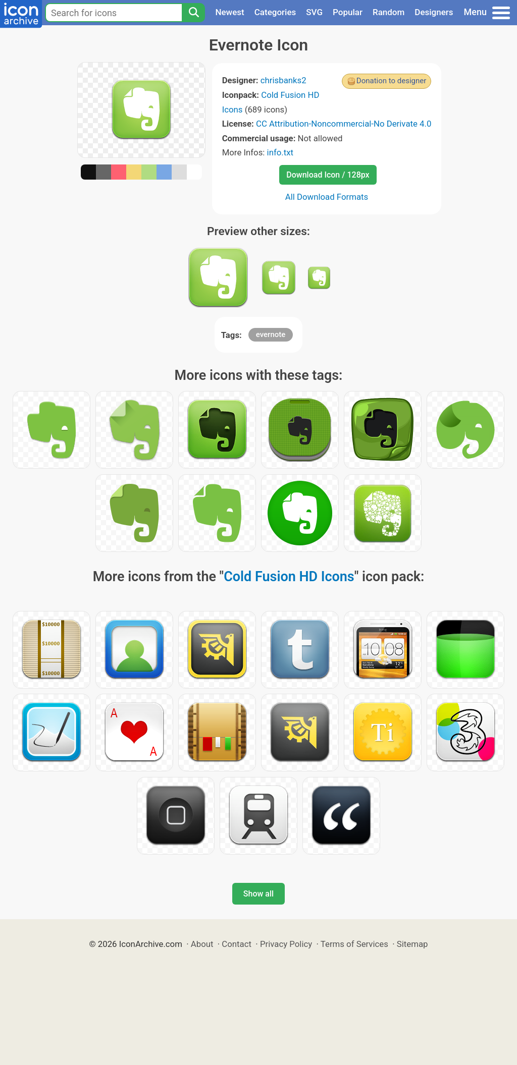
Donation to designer (391, 80)
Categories (275, 12)
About (202, 944)
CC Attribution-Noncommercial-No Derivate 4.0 (343, 124)
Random (388, 12)
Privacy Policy (286, 944)
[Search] (193, 12)
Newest (229, 12)
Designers (434, 12)
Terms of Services (354, 944)
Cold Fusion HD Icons (289, 577)
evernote (271, 334)
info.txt (280, 152)
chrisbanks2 (283, 80)
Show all (258, 894)
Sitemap (412, 944)
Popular (348, 12)
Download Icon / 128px (327, 175)
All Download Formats (327, 197)
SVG (314, 12)
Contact (236, 944)
